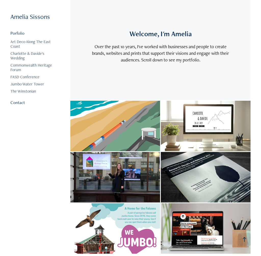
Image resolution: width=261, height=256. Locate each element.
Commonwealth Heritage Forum (31, 67)
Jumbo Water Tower (27, 84)
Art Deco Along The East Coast (30, 44)
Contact (17, 102)
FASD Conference (25, 77)
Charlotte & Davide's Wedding (27, 56)
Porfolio (17, 33)
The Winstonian (23, 91)
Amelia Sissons (30, 16)
